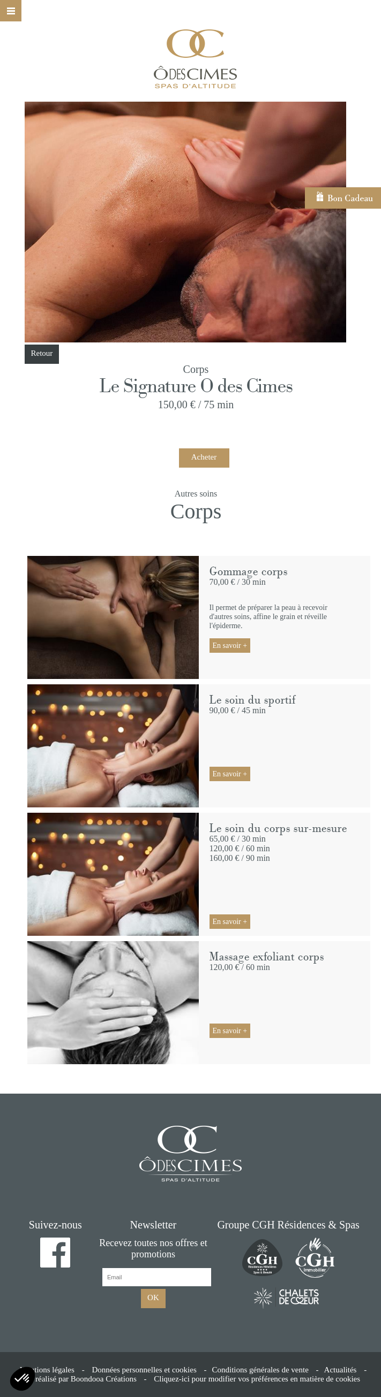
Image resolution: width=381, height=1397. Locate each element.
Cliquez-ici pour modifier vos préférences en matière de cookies (257, 1379)
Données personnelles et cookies (144, 1369)
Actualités (340, 1369)
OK (153, 1297)
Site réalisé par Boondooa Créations (79, 1379)
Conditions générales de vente (260, 1369)
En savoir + (230, 646)
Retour (42, 353)
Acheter (203, 457)
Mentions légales (47, 1369)
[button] (22, 1379)
